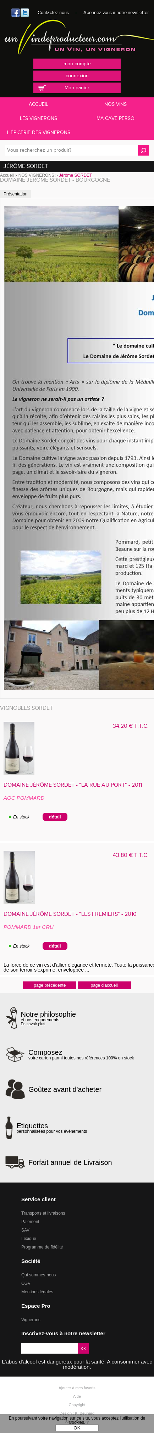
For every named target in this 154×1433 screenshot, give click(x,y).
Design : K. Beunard (77, 1413)
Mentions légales (37, 1291)
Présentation (15, 194)
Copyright (76, 1405)
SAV (25, 1230)
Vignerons (30, 1319)
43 (131, 855)
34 (131, 726)
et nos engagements (48, 1018)
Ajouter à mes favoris (77, 1388)
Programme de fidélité (42, 1247)
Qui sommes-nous (38, 1274)
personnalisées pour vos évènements (51, 1127)
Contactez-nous (53, 13)
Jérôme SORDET (26, 166)
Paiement (30, 1221)
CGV (26, 1283)
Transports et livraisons (43, 1213)
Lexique (28, 1238)
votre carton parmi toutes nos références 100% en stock (81, 1054)
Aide (77, 1396)
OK (76, 1428)
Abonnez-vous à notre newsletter (116, 13)
